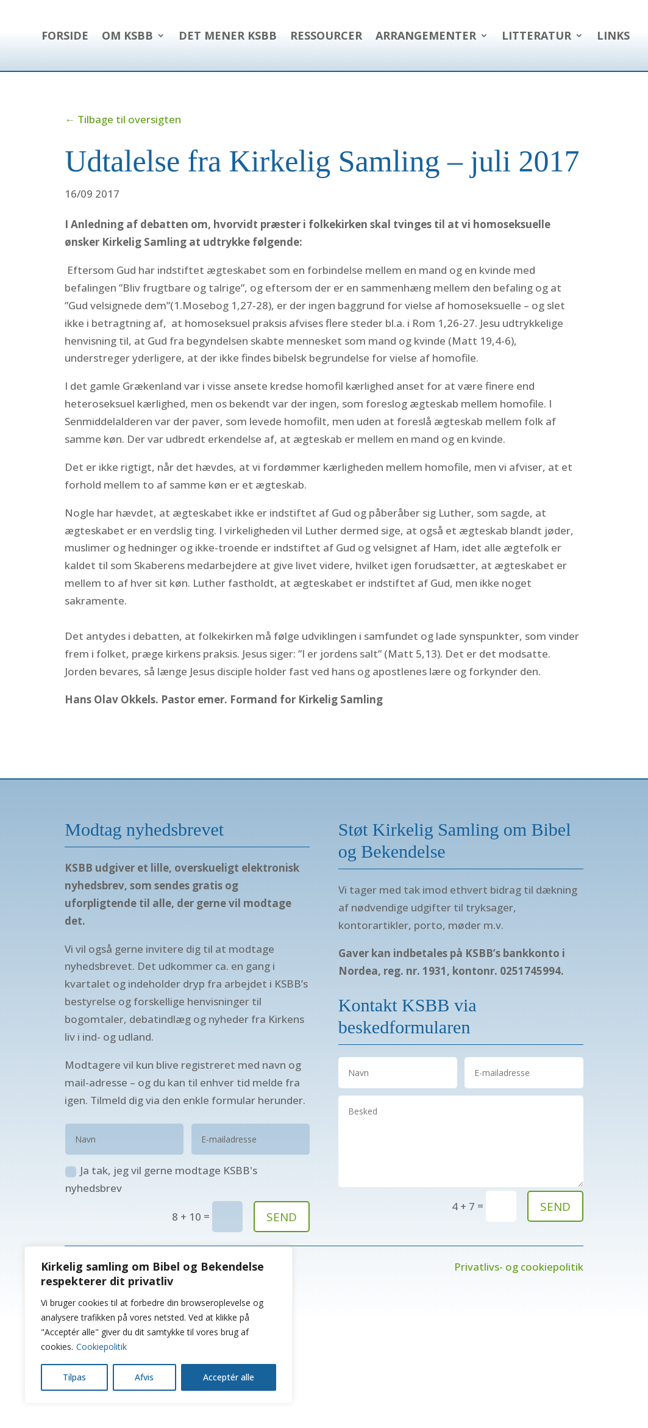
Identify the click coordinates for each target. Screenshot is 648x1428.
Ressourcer (594, 35)
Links (613, 81)
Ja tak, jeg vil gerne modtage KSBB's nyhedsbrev (161, 1225)
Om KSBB (395, 35)
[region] (158, 1325)
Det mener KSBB (495, 35)
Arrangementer (426, 81)
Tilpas (74, 1377)
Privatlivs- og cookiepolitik (518, 1313)
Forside (332, 35)
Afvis (144, 1377)
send (555, 1253)
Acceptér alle (228, 1377)
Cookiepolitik (101, 1346)
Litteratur (536, 81)
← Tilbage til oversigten (123, 166)
